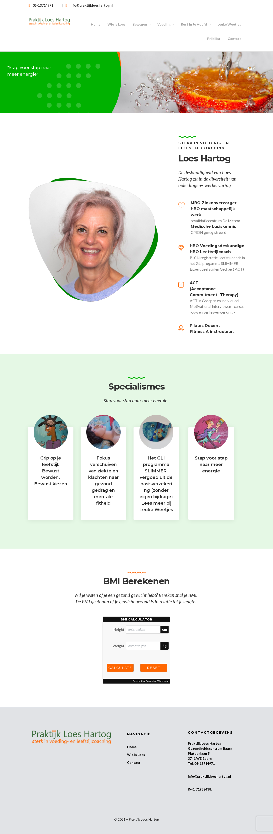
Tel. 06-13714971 (201, 756)
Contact (133, 755)
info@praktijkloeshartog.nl (91, 5)
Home (132, 739)
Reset (154, 660)
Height (118, 622)
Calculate (120, 660)
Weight (118, 638)
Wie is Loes (136, 747)
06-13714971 (43, 5)
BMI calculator (136, 611)
